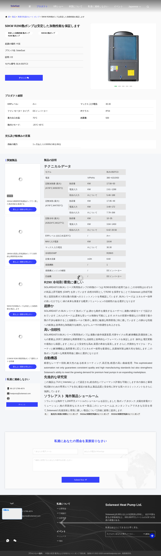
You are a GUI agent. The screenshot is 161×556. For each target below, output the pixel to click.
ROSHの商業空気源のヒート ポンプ (125, 414)
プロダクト (42, 6)
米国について (75, 6)
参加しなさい (148, 534)
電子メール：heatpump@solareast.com (24, 516)
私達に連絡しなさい (98, 6)
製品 (14, 17)
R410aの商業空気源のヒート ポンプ (94, 414)
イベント (118, 6)
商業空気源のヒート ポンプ (28, 17)
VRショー (58, 6)
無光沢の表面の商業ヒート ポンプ (64, 414)
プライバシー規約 (35, 553)
